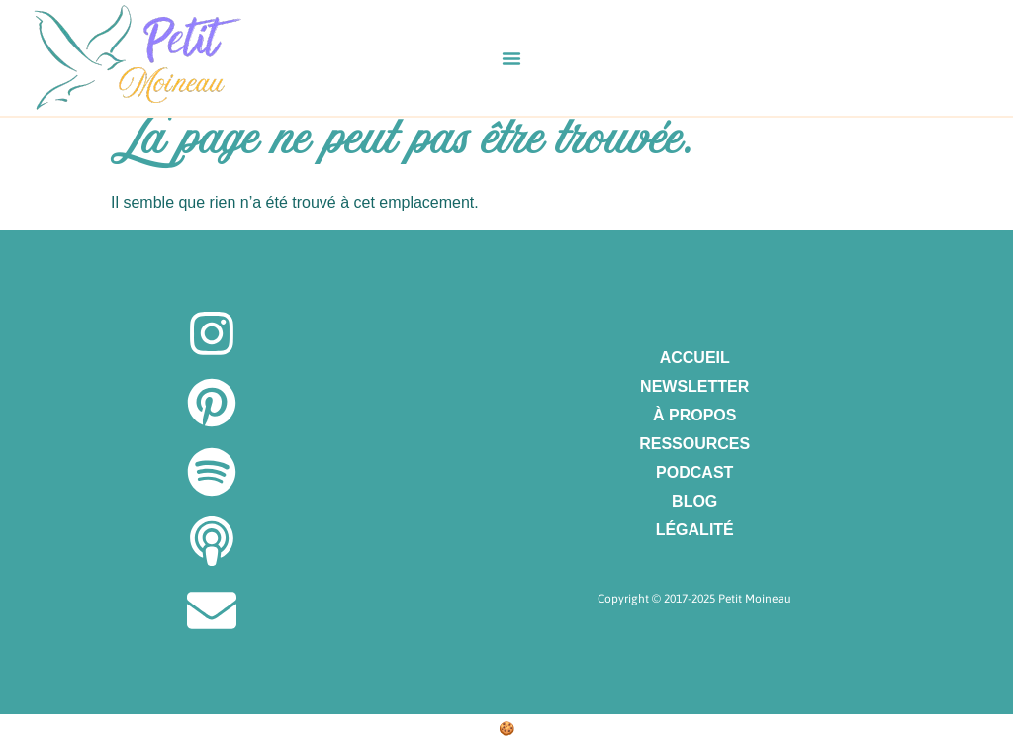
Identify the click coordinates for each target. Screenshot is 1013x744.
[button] (511, 58)
